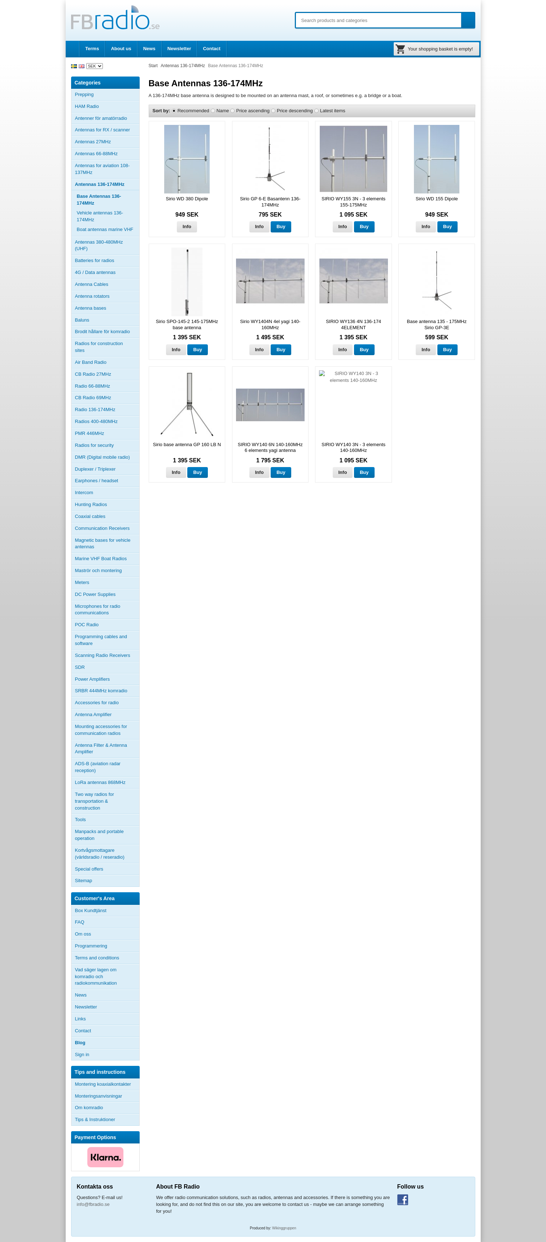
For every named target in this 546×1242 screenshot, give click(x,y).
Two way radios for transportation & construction (94, 801)
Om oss (83, 934)
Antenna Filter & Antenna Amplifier (101, 748)
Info (187, 226)
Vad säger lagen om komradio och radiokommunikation (96, 976)
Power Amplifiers (92, 679)
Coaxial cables (90, 516)
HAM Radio (107, 106)
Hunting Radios (91, 504)
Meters (82, 582)
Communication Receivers (102, 528)
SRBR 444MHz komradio (101, 690)
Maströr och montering (98, 570)
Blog (80, 1042)
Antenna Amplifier (93, 714)
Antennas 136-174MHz (107, 184)
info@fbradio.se (93, 1204)
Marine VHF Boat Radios (101, 558)
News (149, 48)
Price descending (295, 110)
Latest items (332, 110)
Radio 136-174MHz (95, 409)
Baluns (82, 320)
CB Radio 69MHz (93, 397)
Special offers (89, 869)
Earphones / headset (96, 480)
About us (121, 48)
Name (223, 110)
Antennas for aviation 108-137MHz (102, 169)
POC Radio (87, 624)
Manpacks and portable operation (99, 835)
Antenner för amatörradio (107, 118)
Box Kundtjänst (90, 910)
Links (80, 1018)
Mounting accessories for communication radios (101, 730)
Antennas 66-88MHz (107, 154)
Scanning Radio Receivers (102, 655)
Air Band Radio (90, 362)
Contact (211, 48)
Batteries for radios (94, 260)
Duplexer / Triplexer (95, 469)
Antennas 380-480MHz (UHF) (107, 245)
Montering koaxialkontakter (103, 1084)
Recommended (193, 110)
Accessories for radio (107, 703)
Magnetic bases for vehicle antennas (103, 543)
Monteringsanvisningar (98, 1096)
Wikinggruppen (284, 1228)
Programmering (91, 946)
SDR (80, 667)
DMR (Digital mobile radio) (102, 457)
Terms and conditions (97, 957)
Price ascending (253, 110)
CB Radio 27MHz (93, 374)
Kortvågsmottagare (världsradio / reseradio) (100, 853)
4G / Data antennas (95, 272)
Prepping (84, 94)
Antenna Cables (92, 284)
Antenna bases (107, 308)
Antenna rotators (92, 296)
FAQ (79, 922)
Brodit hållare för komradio (102, 331)
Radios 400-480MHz (96, 421)
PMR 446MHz (89, 433)
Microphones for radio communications (98, 609)
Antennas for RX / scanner (102, 129)
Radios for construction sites (99, 347)
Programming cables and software (101, 640)
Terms (92, 48)
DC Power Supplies (95, 594)
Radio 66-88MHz (92, 386)
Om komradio (89, 1107)
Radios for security (94, 445)
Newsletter (179, 48)
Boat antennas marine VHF (105, 229)
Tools (80, 819)
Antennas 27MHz (107, 142)
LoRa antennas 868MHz (100, 782)
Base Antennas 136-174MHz (99, 199)
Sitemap (83, 880)
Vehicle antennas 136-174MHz (100, 216)
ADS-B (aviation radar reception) (98, 767)
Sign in (82, 1054)
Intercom (84, 492)
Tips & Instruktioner (95, 1119)
